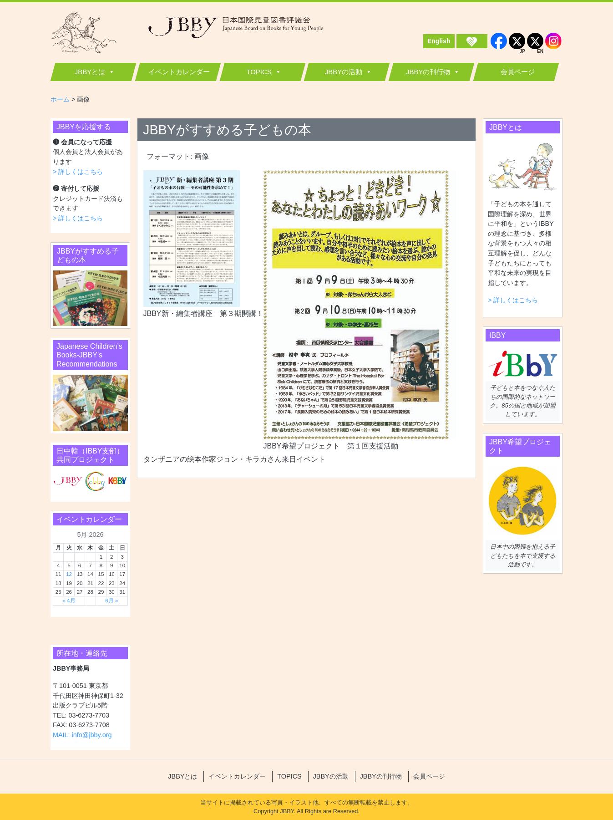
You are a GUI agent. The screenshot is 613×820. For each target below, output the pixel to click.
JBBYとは (90, 72)
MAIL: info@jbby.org (82, 735)
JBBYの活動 (344, 72)
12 (69, 574)
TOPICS (259, 72)
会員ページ (518, 72)
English (439, 41)
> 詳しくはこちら (78, 171)
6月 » (111, 600)
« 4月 (69, 600)
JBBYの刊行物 (428, 72)
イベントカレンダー (179, 72)
